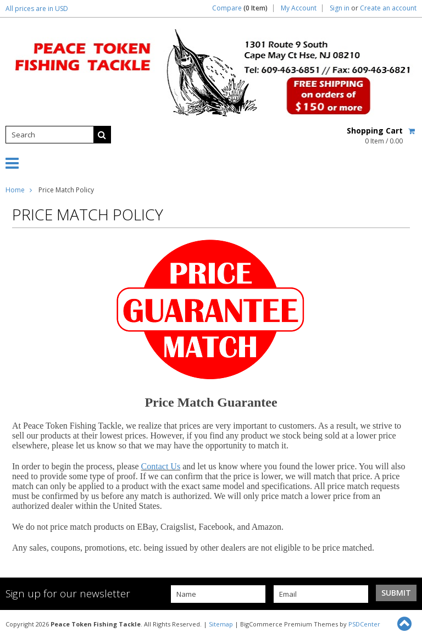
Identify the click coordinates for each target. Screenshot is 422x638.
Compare (240, 8)
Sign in (339, 8)
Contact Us (161, 466)
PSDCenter (364, 624)
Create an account (388, 8)
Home (15, 190)
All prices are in (36, 8)
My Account (298, 8)
